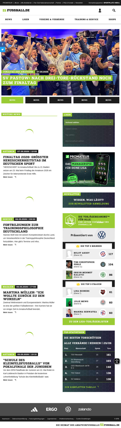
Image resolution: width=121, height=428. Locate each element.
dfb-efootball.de (26, 3)
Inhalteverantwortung (66, 419)
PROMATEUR (7, 3)
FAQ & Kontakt (68, 3)
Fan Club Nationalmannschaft (44, 3)
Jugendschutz (52, 419)
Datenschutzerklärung (19, 419)
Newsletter (79, 3)
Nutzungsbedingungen (36, 419)
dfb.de (17, 3)
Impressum (6, 419)
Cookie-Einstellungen (83, 419)
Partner (58, 3)
